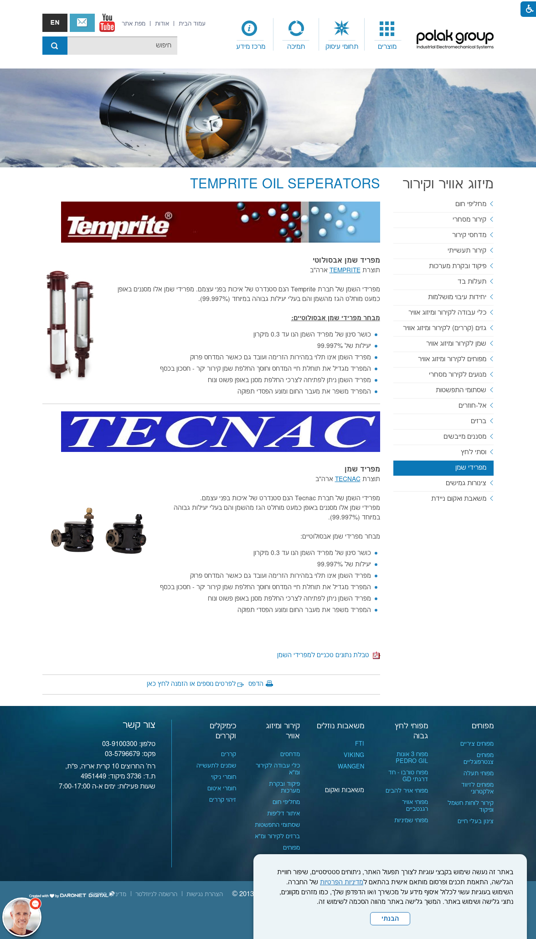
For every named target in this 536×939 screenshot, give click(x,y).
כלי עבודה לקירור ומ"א (278, 769)
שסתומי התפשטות (461, 390)
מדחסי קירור (469, 235)
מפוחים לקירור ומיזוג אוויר (452, 359)
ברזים (478, 421)
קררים (228, 754)
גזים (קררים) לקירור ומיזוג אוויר (444, 328)
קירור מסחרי (469, 219)
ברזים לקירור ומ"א (277, 836)
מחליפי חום (470, 204)
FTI (359, 743)
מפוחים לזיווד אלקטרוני (477, 788)
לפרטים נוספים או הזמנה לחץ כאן (191, 684)
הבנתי (390, 919)
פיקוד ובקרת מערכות (457, 266)
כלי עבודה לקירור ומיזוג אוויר (447, 312)
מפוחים (483, 726)
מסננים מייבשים (464, 437)
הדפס (255, 684)
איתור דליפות (283, 813)
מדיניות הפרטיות (341, 882)
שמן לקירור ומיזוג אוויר (456, 344)
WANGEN (351, 766)
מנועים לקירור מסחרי (457, 375)
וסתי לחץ (473, 452)
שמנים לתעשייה (216, 765)
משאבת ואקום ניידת (458, 499)
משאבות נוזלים (340, 726)
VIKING (354, 755)
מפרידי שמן (470, 468)
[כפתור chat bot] (21, 917)
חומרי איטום (221, 788)
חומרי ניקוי (223, 777)
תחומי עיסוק (341, 47)
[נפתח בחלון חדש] (107, 23)
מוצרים (387, 47)
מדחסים (290, 754)
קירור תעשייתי (467, 250)
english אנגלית (54, 23)
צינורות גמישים (466, 483)
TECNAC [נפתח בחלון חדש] (348, 479)
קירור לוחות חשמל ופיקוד (471, 806)
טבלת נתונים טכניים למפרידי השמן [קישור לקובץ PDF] (328, 655)
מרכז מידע (250, 47)
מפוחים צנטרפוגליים (479, 759)
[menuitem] (387, 34)
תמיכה (296, 47)
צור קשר (82, 23)
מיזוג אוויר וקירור (448, 184)
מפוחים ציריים (477, 743)
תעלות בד (472, 281)
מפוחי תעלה (479, 773)
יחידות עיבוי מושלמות (457, 297)
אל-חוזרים (472, 406)
